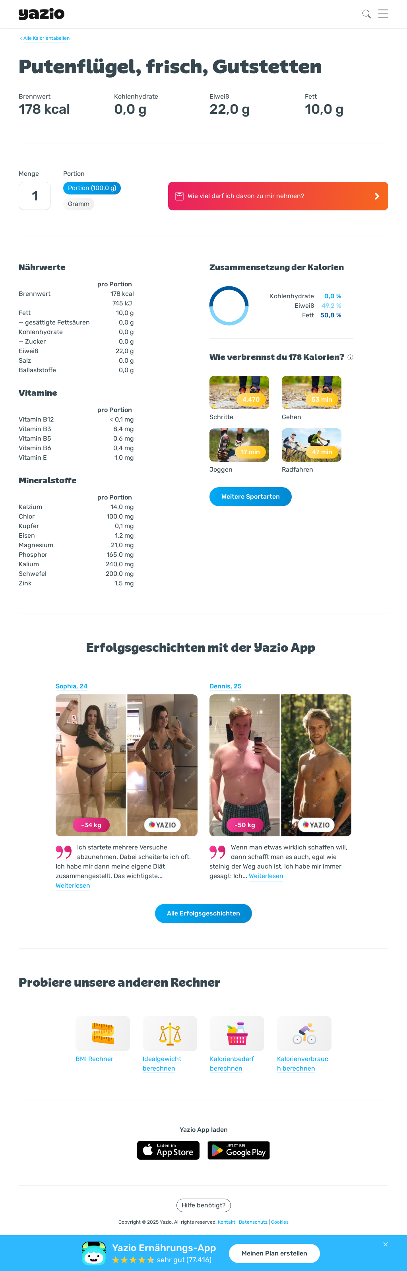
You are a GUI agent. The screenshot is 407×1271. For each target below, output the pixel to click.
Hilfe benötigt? (204, 1205)
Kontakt (227, 1222)
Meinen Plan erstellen (274, 1253)
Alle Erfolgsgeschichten (203, 913)
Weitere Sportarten (250, 496)
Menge (29, 173)
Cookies (280, 1222)
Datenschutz (254, 1222)
